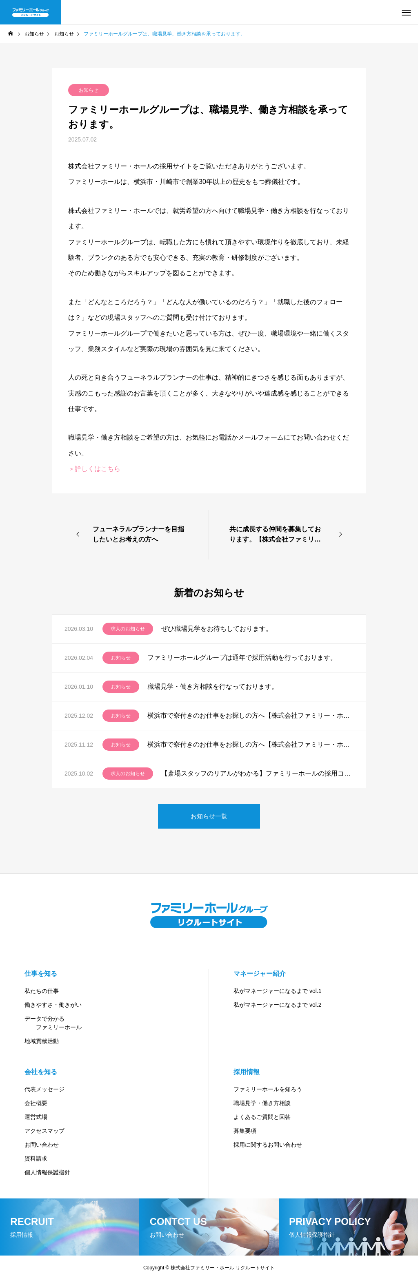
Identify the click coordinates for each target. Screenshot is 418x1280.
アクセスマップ (44, 1130)
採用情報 (246, 1071)
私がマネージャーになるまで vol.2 (277, 1004)
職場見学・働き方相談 (262, 1103)
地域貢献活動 (41, 1041)
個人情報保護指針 (47, 1172)
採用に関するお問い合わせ (267, 1144)
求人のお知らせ (128, 629)
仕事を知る (40, 973)
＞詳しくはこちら (94, 468)
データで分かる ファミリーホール (53, 1022)
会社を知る (40, 1071)
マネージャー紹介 (259, 973)
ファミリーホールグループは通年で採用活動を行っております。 (242, 657)
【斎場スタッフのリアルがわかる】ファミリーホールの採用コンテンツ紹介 (257, 773)
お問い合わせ (41, 1144)
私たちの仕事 (41, 991)
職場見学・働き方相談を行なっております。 (212, 686)
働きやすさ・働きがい (53, 1004)
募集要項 (244, 1130)
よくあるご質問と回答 (262, 1117)
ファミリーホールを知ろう (267, 1089)
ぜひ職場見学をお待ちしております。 (216, 628)
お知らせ (88, 90)
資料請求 (35, 1158)
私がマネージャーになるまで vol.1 (277, 991)
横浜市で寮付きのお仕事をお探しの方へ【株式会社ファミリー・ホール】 (250, 715)
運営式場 (35, 1117)
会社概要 (35, 1103)
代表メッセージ (44, 1089)
